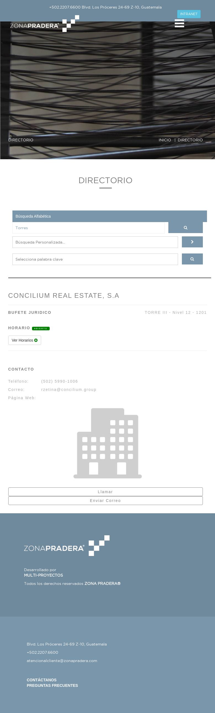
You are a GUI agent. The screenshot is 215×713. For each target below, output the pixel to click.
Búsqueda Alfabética (33, 216)
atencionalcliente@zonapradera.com (62, 660)
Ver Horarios (25, 340)
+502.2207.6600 (65, 7)
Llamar (105, 492)
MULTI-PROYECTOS (43, 575)
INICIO (165, 140)
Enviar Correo (105, 500)
